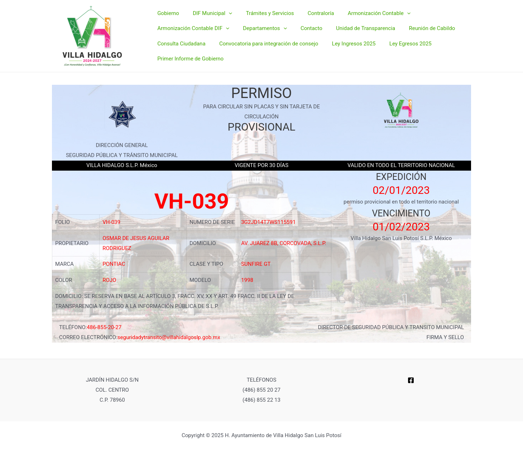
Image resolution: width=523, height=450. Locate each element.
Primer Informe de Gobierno (189, 50)
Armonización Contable (365, 21)
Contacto (304, 31)
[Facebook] (411, 380)
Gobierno (167, 21)
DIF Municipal (208, 21)
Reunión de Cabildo (418, 31)
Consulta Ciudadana (180, 41)
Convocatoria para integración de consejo (264, 41)
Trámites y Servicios (263, 21)
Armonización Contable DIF (192, 31)
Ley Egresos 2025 (400, 41)
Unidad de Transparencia (355, 31)
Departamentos (260, 31)
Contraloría (310, 21)
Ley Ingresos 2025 (346, 41)
